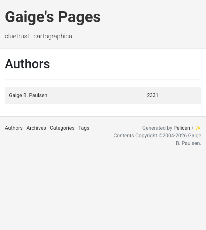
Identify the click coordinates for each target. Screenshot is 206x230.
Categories (62, 128)
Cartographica (53, 36)
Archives (36, 128)
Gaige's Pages (53, 17)
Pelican (181, 128)
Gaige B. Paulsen (28, 95)
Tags (83, 128)
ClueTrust (17, 36)
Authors (14, 128)
